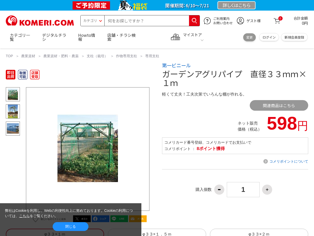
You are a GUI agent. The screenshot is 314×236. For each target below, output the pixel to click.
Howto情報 (86, 37)
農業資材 (28, 56)
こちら (24, 216)
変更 (249, 37)
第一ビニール (176, 65)
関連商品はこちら (279, 105)
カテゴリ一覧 (20, 37)
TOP (9, 56)
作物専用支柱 (126, 56)
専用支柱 (152, 56)
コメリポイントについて (288, 161)
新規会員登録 (294, 37)
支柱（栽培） (97, 56)
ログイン (269, 37)
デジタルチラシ (54, 37)
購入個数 (204, 190)
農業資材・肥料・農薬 (61, 56)
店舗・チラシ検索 (121, 37)
